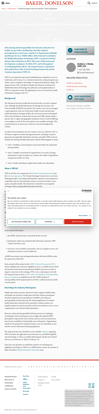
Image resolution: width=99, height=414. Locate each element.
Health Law (70, 90)
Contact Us (41, 380)
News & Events (10, 389)
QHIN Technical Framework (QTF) (42, 264)
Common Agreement (14, 176)
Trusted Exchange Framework (42, 173)
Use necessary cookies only (21, 221)
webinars (45, 331)
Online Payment (43, 377)
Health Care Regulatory (74, 83)
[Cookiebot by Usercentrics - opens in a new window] (83, 191)
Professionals (11, 377)
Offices (25, 379)
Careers (25, 394)
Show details (83, 215)
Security (53, 377)
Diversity (26, 391)
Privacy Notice (55, 380)
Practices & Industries (9, 381)
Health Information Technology (28, 350)
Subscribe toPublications (77, 50)
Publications (12, 8)
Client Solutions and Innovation (26, 385)
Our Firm (26, 376)
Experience (9, 386)
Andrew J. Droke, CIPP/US (85, 65)
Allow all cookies (78, 221)
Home (4, 8)
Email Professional (85, 72)
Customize (49, 221)
